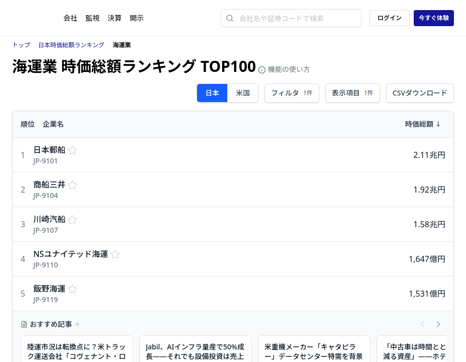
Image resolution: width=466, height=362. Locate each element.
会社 (70, 18)
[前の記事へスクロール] (422, 324)
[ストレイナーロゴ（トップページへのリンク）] (37, 18)
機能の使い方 (284, 69)
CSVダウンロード (420, 93)
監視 (92, 18)
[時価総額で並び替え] (379, 124)
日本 (212, 93)
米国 (243, 93)
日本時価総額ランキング (71, 45)
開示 (137, 18)
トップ (21, 45)
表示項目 (353, 93)
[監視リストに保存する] (72, 150)
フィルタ (292, 93)
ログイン (390, 18)
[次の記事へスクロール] (438, 324)
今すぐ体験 (434, 18)
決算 (115, 18)
